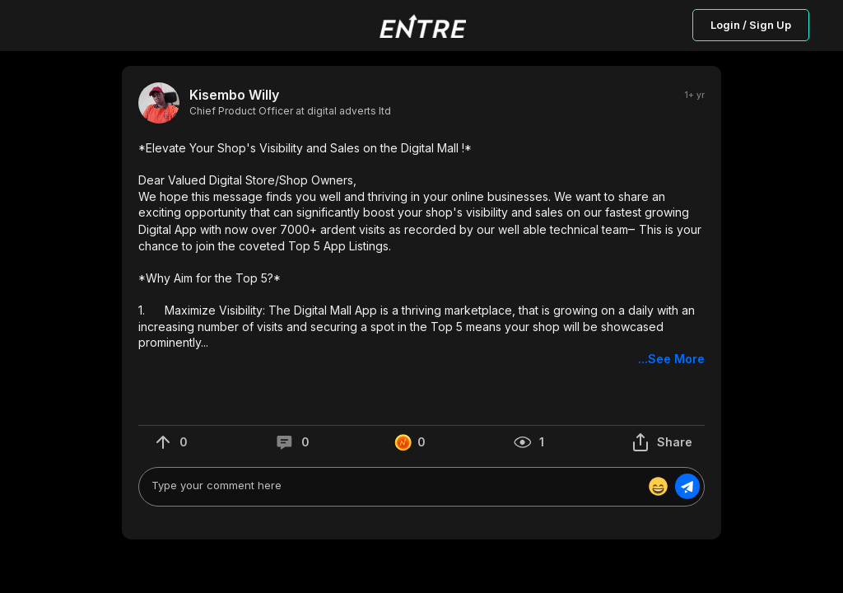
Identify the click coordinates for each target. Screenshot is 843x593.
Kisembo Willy (234, 95)
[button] (421, 253)
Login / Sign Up (750, 24)
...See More (671, 359)
